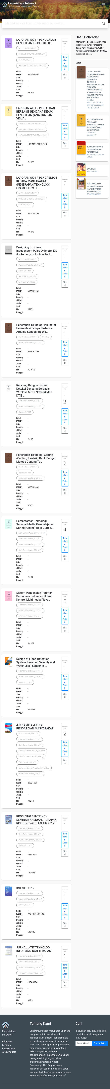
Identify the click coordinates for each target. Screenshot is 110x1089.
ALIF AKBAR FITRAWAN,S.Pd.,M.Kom (32, 135)
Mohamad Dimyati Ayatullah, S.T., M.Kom (34, 768)
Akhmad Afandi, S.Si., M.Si (28, 734)
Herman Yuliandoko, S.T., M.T (29, 401)
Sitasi (65, 76)
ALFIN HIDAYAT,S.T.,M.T (27, 48)
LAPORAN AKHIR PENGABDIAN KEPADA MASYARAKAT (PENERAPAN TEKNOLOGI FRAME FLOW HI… (36, 183)
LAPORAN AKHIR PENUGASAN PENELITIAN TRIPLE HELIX (36, 41)
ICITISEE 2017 (25, 888)
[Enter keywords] (83, 1043)
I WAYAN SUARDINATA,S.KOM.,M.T (32, 124)
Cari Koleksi (100, 1043)
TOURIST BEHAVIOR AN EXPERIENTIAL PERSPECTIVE (95, 149)
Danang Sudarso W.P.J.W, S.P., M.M (32, 751)
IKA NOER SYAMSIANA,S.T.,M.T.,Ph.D (32, 66)
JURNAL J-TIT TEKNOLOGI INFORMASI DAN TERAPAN (33, 949)
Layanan (6, 1045)
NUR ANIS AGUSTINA (27, 282)
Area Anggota (9, 1052)
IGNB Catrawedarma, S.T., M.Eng (31, 757)
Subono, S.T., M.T (25, 682)
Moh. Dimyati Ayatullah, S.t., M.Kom (32, 533)
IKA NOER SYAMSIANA (27, 277)
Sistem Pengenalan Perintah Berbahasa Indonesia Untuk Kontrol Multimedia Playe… (34, 596)
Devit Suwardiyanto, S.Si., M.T (30, 550)
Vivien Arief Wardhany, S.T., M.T (30, 478)
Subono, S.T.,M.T (25, 271)
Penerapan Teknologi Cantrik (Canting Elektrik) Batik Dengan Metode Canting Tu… (36, 458)
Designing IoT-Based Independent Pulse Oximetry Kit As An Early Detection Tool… (36, 251)
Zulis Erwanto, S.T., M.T (27, 762)
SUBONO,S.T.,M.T (25, 60)
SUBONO (45, 337)
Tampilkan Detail (65, 63)
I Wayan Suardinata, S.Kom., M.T (31, 973)
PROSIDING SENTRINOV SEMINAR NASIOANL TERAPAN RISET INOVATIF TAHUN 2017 (36, 820)
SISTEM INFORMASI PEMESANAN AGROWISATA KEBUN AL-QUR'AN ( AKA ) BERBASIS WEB (95, 125)
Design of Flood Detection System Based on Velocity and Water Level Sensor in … (35, 662)
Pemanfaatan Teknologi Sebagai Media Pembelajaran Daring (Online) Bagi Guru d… (35, 524)
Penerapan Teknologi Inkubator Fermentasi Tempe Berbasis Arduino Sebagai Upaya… (36, 328)
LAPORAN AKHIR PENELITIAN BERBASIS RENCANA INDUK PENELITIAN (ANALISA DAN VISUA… (35, 113)
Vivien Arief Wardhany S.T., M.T (30, 265)
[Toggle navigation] (104, 4)
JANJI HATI (91, 169)
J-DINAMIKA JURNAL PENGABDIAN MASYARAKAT (34, 726)
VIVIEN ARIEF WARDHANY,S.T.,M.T (32, 54)
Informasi (7, 1041)
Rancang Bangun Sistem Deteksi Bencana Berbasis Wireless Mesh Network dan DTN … (34, 390)
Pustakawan (8, 1048)
